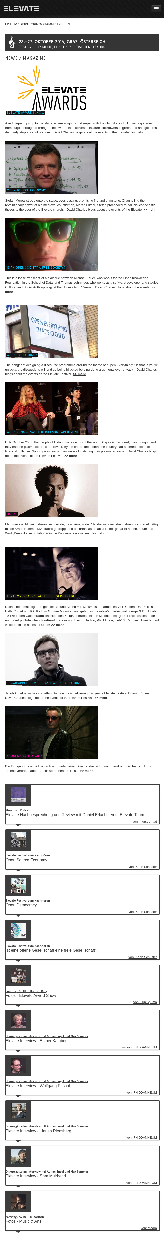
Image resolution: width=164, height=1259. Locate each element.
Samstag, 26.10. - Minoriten (25, 1217)
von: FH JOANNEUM (141, 1047)
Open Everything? (22, 355)
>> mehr (137, 132)
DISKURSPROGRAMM (37, 24)
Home (21, 8)
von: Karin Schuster (143, 867)
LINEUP (11, 24)
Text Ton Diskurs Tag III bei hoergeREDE (41, 596)
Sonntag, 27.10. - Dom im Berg (26, 991)
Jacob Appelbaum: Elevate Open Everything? (45, 683)
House (12, 514)
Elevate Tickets (140, 50)
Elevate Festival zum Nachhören (28, 855)
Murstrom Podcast (18, 810)
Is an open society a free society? (36, 267)
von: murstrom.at (144, 821)
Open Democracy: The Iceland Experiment (43, 432)
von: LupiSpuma (145, 1002)
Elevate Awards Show (26, 113)
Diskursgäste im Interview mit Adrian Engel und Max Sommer (47, 1036)
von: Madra (149, 1228)
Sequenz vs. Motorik (25, 756)
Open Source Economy (26, 190)
